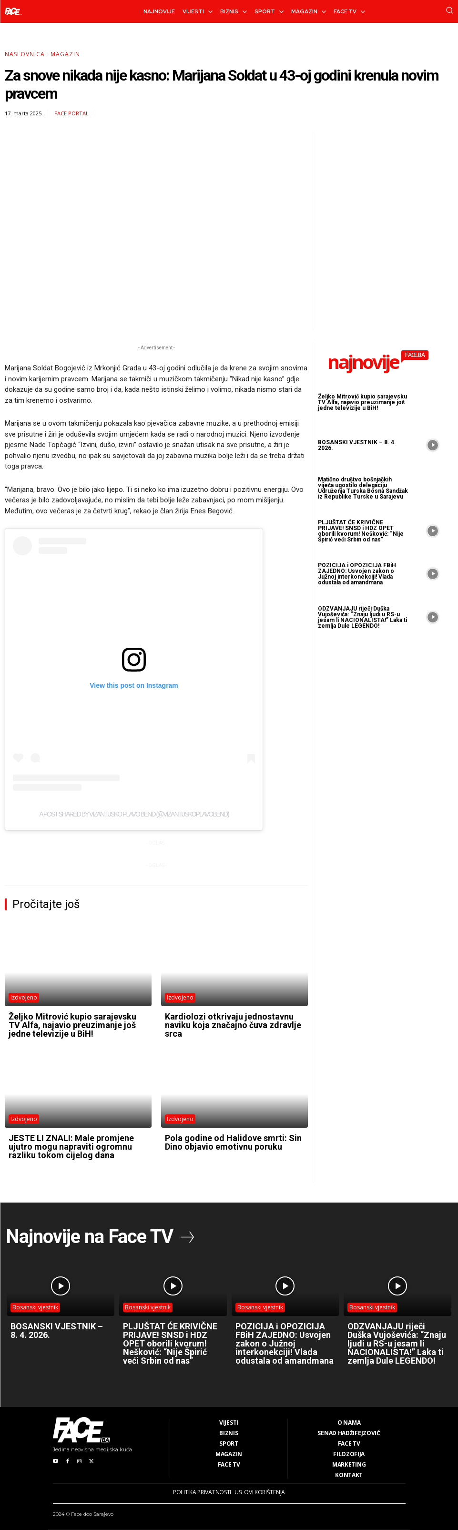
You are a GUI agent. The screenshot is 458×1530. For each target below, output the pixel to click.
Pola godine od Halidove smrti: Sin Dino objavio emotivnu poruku (233, 1142)
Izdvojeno (23, 997)
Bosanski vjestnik (35, 1307)
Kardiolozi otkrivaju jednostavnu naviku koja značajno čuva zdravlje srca (233, 1025)
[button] (449, 10)
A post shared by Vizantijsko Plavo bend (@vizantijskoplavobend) (134, 814)
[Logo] (13, 11)
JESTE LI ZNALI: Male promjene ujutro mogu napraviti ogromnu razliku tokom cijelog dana (71, 1146)
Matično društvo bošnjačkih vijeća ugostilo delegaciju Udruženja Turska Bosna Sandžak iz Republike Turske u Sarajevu (363, 488)
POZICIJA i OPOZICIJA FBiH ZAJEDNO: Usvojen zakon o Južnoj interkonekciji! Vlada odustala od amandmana (357, 574)
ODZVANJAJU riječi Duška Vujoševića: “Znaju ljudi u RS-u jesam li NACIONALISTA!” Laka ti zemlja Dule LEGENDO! (362, 617)
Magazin (65, 54)
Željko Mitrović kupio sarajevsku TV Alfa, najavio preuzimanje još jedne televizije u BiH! (72, 1025)
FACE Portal (71, 113)
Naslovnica (25, 54)
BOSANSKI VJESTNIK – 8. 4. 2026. (357, 445)
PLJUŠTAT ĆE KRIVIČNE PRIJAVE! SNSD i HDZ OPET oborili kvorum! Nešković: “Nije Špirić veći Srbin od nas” (361, 531)
